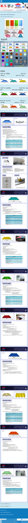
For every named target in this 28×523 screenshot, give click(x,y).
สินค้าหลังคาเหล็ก (9, 12)
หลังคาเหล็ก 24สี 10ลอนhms (8, 16)
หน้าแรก (1, 12)
